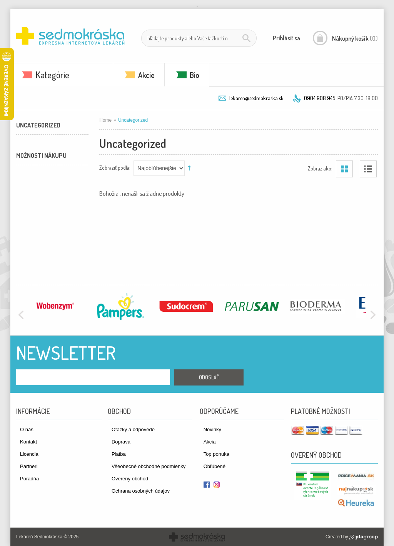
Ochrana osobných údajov (141, 491)
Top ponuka (216, 454)
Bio (194, 75)
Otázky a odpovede (133, 429)
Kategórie (52, 75)
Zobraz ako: (320, 168)
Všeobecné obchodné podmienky (148, 466)
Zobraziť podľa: (114, 167)
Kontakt (28, 442)
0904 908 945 (319, 98)
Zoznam (368, 168)
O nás (26, 429)
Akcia (210, 442)
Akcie (146, 75)
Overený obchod (130, 478)
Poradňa (29, 478)
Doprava (121, 442)
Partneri (29, 466)
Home (105, 120)
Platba (119, 454)
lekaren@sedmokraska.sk (256, 98)
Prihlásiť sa (286, 38)
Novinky (212, 429)
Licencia (29, 454)
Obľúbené (214, 466)
